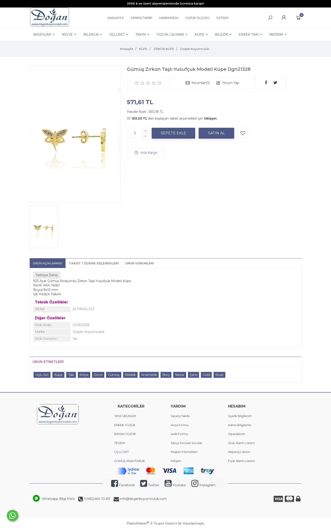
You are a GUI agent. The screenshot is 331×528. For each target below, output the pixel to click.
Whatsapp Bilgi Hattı (58, 499)
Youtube (175, 485)
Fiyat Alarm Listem (241, 461)
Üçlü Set (42, 375)
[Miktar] (135, 133)
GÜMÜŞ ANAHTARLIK (129, 461)
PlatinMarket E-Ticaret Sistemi (152, 523)
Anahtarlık (149, 375)
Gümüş (113, 375)
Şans (193, 375)
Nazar (179, 375)
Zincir (98, 375)
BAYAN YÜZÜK (125, 434)
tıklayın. (210, 118)
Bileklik (130, 375)
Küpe (58, 375)
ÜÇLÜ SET (121, 452)
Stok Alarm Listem (241, 443)
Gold (206, 375)
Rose (219, 375)
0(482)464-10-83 (96, 499)
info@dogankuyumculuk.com (143, 499)
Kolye (84, 375)
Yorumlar (200, 83)
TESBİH (119, 443)
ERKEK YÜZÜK (125, 425)
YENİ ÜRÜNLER (125, 416)
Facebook (123, 485)
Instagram (203, 485)
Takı (71, 375)
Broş (166, 375)
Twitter (149, 485)
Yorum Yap (230, 83)
